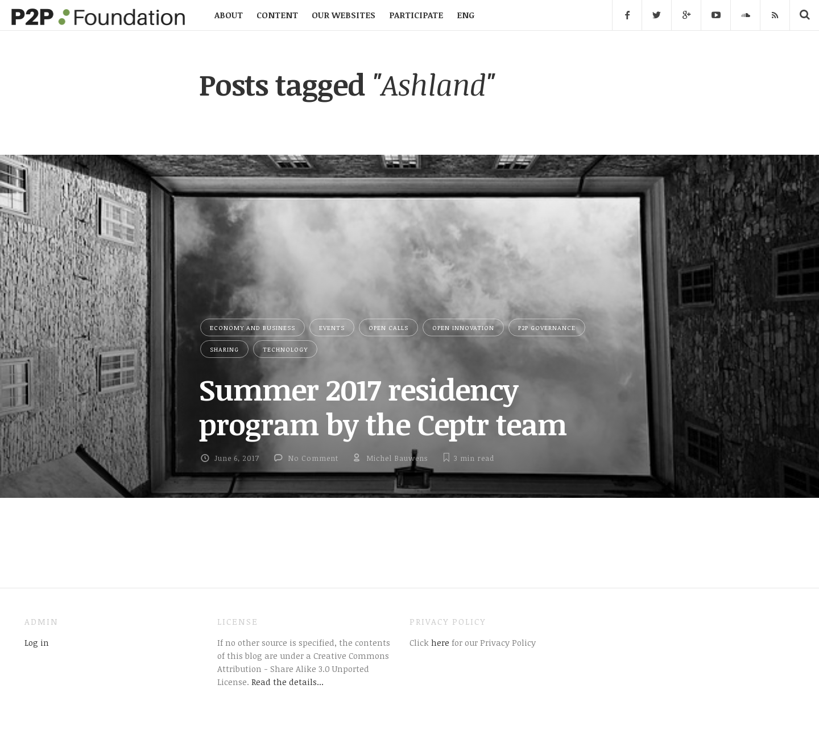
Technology (285, 349)
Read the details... (287, 681)
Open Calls (388, 327)
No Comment (313, 458)
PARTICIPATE (416, 14)
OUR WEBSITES (343, 14)
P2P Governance (547, 327)
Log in (36, 642)
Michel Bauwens (397, 458)
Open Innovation (463, 327)
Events (332, 327)
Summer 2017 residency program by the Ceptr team (382, 406)
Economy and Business (252, 327)
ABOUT (228, 14)
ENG (465, 14)
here (439, 642)
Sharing (224, 349)
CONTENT (277, 14)
